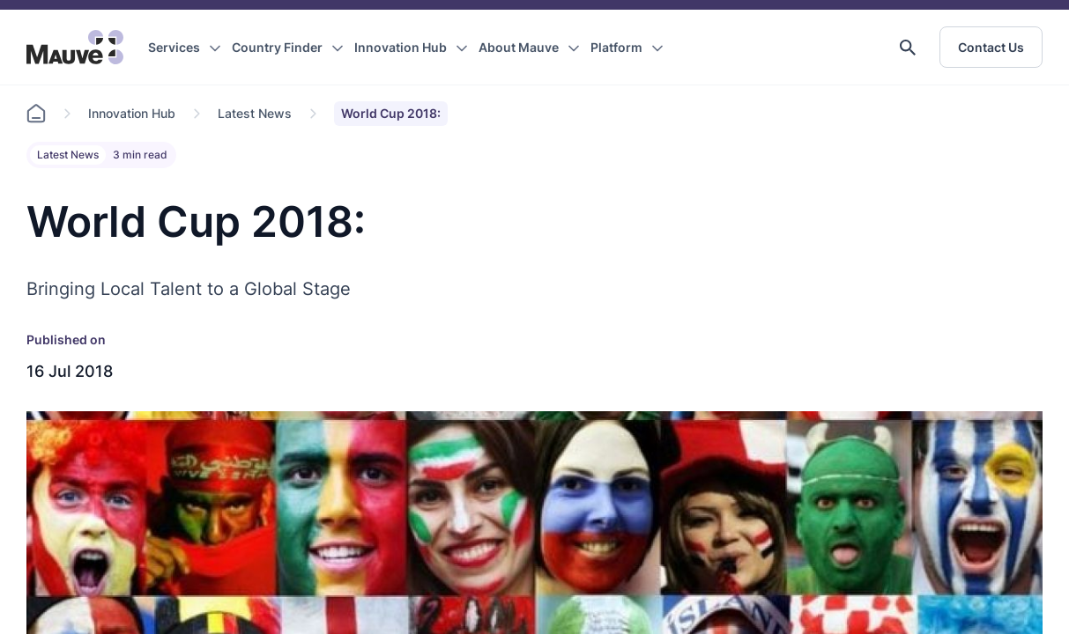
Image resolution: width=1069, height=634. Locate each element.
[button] (907, 47)
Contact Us (991, 47)
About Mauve (519, 47)
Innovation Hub (400, 47)
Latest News (255, 113)
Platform (616, 47)
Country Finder (277, 47)
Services (174, 47)
